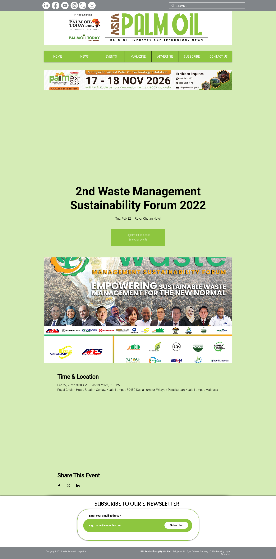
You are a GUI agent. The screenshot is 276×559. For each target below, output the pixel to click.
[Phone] (82, 5)
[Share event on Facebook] (59, 485)
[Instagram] (74, 5)
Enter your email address (104, 515)
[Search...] (207, 6)
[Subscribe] (176, 525)
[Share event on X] (68, 485)
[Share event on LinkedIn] (78, 485)
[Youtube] (65, 5)
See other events (138, 239)
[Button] (138, 79)
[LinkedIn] (46, 5)
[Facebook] (55, 5)
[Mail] (92, 5)
